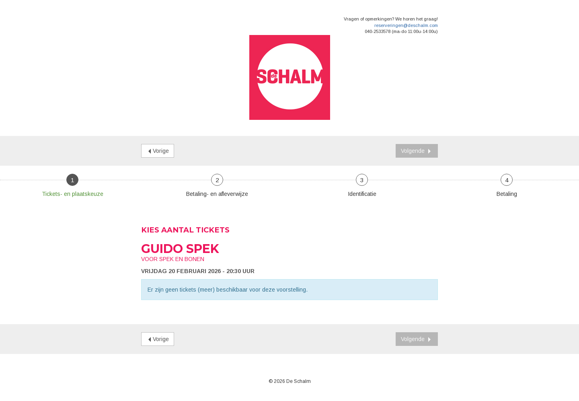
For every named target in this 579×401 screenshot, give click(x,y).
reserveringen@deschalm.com (406, 25)
